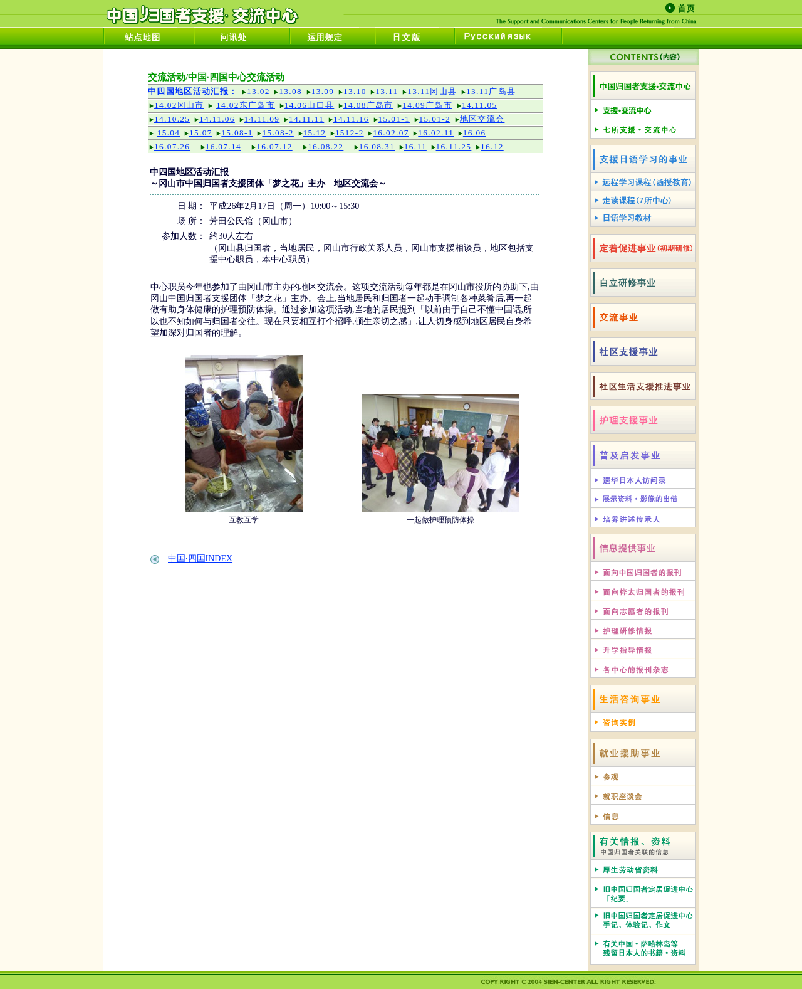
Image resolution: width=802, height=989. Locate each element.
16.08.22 (325, 146)
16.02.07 (391, 132)
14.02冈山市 (179, 105)
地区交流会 (482, 119)
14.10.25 (172, 119)
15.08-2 (277, 132)
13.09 (323, 91)
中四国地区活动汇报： (192, 91)
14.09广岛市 (427, 105)
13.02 (258, 91)
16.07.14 (223, 146)
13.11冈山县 (432, 91)
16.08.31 (377, 146)
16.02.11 (436, 132)
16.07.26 (172, 146)
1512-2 (349, 132)
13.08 (290, 91)
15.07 (200, 132)
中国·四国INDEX (200, 558)
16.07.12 (274, 146)
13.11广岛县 (491, 91)
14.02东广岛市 (245, 105)
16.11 (415, 146)
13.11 (386, 91)
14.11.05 (479, 105)
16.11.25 (454, 146)
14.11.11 (306, 119)
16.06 (474, 132)
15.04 (168, 132)
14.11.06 (217, 119)
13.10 (355, 91)
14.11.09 (262, 119)
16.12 (492, 146)
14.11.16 (351, 119)
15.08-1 (237, 132)
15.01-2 (434, 119)
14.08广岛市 (368, 105)
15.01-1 (394, 119)
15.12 (314, 132)
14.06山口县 (309, 105)
